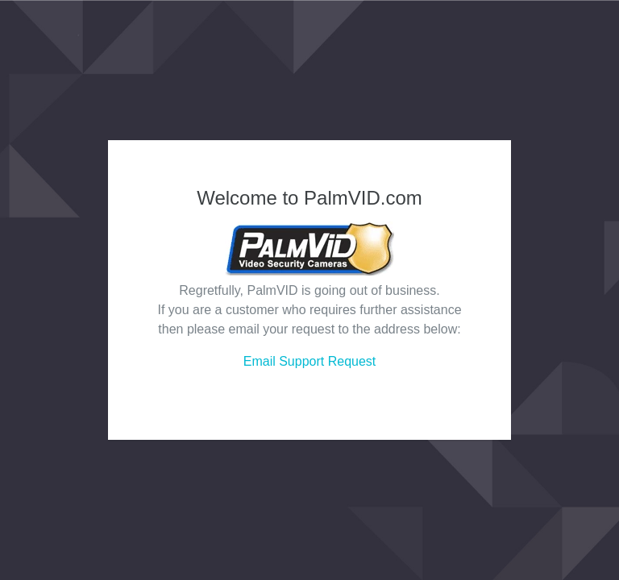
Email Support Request (309, 361)
